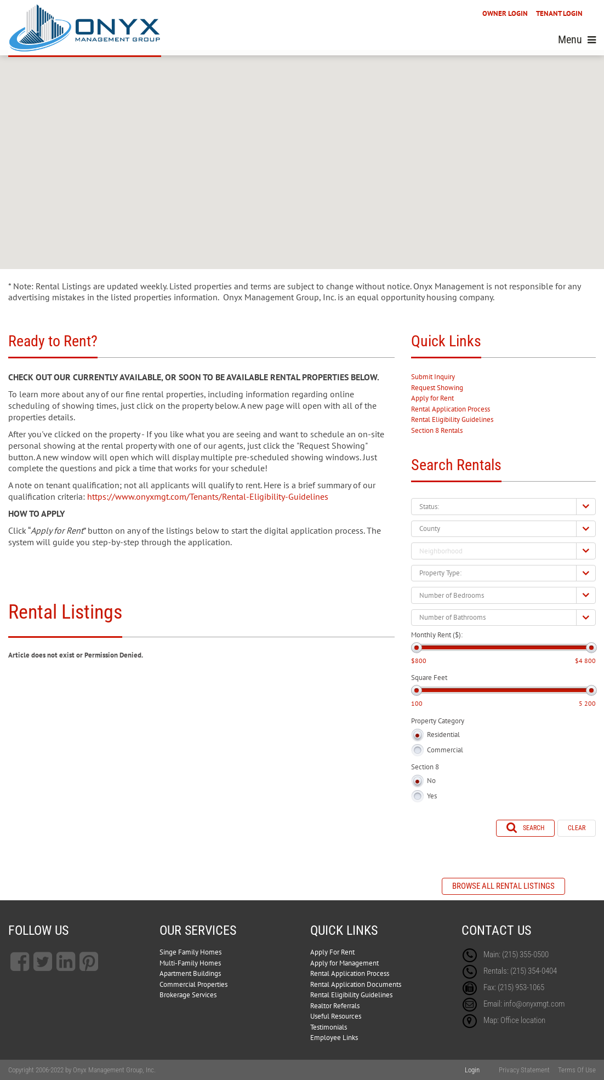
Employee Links (334, 1037)
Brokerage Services (187, 994)
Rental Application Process (450, 409)
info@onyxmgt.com (534, 1004)
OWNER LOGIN (505, 13)
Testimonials (328, 1027)
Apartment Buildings (190, 973)
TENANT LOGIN (559, 13)
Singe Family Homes (190, 952)
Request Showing (437, 387)
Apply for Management (344, 963)
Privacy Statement (524, 1069)
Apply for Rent (432, 398)
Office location (522, 1020)
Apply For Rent (332, 952)
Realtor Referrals (335, 1005)
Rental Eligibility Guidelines (452, 419)
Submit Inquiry (433, 376)
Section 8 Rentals (437, 430)
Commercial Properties (193, 984)
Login (472, 1069)
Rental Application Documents (355, 984)
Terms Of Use (577, 1069)
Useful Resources (335, 1016)
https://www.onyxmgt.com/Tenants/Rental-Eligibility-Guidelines (207, 496)
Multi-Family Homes (190, 963)
